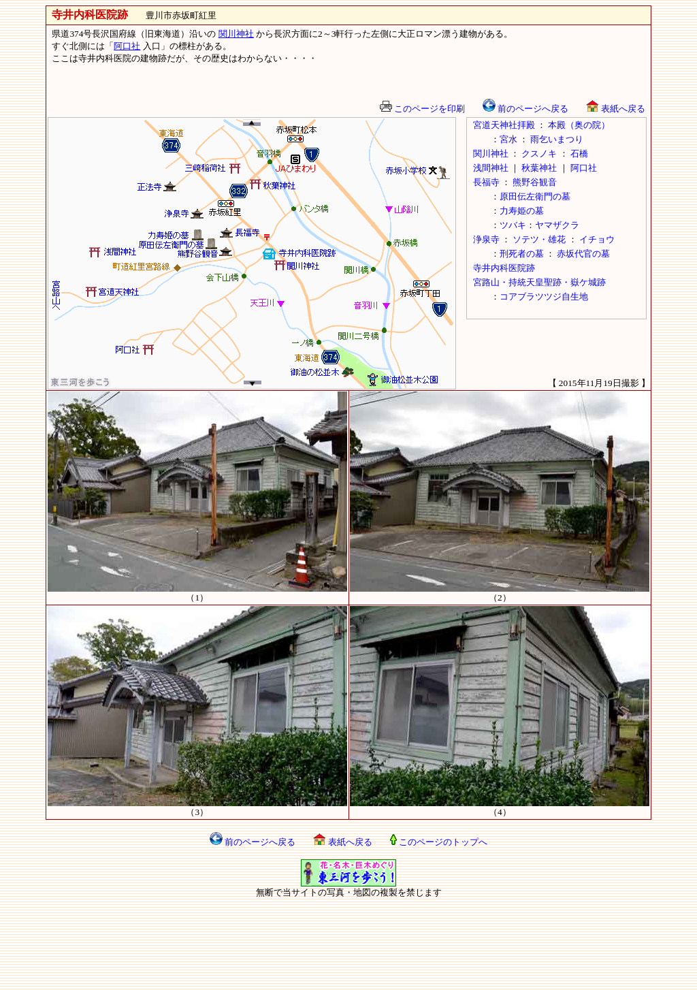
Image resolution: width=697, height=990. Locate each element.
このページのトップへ (438, 842)
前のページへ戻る (525, 108)
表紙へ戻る (615, 108)
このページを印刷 (422, 108)
